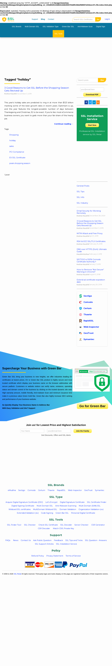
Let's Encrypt (51, 502)
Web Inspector (89, 327)
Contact (51, 19)
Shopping (14, 135)
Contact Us (26, 540)
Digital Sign (100, 27)
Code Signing (47, 513)
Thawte (85, 314)
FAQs (7, 540)
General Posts (83, 186)
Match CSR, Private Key (63, 528)
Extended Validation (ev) (28, 513)
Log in (107, 19)
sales (11, 146)
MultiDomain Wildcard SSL (45, 509)
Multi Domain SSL (32, 27)
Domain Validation (68, 509)
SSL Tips (80, 191)
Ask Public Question (42, 540)
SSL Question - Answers (96, 540)
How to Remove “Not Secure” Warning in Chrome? (90, 271)
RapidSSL (86, 321)
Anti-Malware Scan (85, 27)
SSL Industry (82, 203)
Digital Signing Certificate (22, 506)
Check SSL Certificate (48, 525)
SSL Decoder (66, 525)
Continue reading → (63, 124)
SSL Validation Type (51, 27)
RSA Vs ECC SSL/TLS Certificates (91, 241)
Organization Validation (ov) (91, 509)
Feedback (58, 540)
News (15, 540)
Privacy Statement (54, 556)
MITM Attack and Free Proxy (90, 233)
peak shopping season (19, 163)
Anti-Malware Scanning (65, 506)
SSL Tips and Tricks (74, 540)
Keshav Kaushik (10, 94)
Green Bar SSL (68, 27)
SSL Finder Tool (14, 525)
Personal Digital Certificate (83, 513)
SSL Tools (58, 34)
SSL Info (80, 197)
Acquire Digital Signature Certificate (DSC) (24, 502)
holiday (12, 140)
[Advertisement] (48, 58)
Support (35, 19)
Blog (43, 19)
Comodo (86, 302)
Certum (85, 308)
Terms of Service (73, 556)
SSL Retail (17, 574)
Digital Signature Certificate (72, 502)
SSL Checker (30, 525)
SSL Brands (16, 27)
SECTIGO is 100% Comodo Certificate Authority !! (89, 260)
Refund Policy (37, 556)
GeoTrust (86, 333)
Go (98, 19)
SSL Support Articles (44, 544)
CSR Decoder (44, 528)
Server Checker (81, 525)
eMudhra (12, 490)
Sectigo (85, 296)
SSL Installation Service (66, 544)
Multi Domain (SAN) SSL (89, 506)
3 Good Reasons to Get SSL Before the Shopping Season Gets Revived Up (90, 223)
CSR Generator (98, 525)
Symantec (86, 339)
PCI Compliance (16, 152)
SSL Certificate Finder (96, 502)
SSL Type (56, 497)
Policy (56, 550)
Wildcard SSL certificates (20, 509)
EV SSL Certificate (17, 157)
